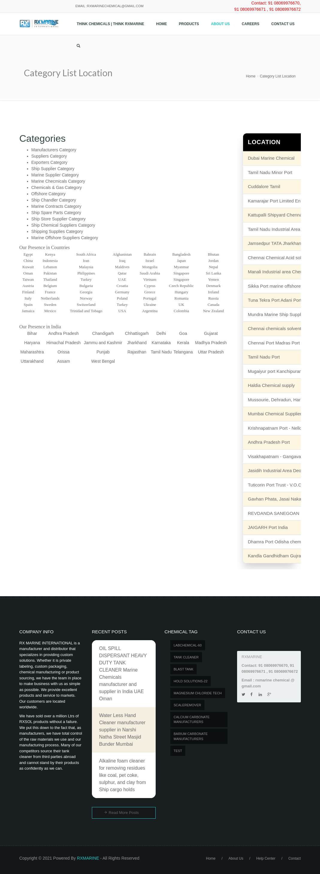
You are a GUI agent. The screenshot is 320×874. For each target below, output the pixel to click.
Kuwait (28, 267)
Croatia (122, 285)
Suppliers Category (49, 156)
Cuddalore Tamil (264, 186)
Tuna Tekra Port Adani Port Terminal (284, 300)
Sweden (50, 304)
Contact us (283, 24)
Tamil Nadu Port (264, 356)
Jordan (213, 260)
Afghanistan (122, 254)
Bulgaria (86, 285)
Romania (181, 298)
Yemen (213, 279)
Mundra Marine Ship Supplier (277, 314)
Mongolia (149, 267)
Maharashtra (32, 352)
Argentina (150, 311)
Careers (251, 24)
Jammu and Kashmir (103, 342)
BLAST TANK (183, 669)
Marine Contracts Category (56, 206)
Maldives (122, 267)
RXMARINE (88, 858)
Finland (28, 292)
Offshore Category (48, 193)
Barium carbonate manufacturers (190, 736)
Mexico (50, 311)
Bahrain (150, 254)
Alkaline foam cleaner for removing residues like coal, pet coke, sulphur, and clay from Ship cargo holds (122, 775)
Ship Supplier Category (53, 168)
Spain (28, 304)
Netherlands (50, 298)
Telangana (183, 352)
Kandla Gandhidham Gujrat (275, 555)
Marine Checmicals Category (58, 181)
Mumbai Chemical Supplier (274, 413)
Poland (122, 298)
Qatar (122, 273)
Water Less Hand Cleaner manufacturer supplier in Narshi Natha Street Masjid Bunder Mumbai (122, 730)
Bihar (32, 333)
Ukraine (149, 304)
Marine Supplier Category (55, 175)
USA (122, 311)
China (28, 260)
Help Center (265, 858)
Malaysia (86, 267)
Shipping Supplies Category (57, 231)
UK (181, 304)
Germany (122, 292)
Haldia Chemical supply (271, 385)
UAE (122, 279)
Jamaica (28, 311)
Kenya (50, 254)
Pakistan (50, 273)
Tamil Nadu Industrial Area (274, 229)
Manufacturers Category (53, 149)
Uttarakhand (32, 361)
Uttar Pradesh (211, 352)
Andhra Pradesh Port (269, 442)
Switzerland (86, 304)
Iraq (122, 260)
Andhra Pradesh (63, 333)
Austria (28, 285)
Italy (28, 298)
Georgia (86, 292)
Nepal (213, 267)
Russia (213, 298)
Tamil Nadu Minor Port (270, 172)
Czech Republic (181, 285)
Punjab (103, 352)
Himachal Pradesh (63, 342)
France (50, 292)
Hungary (181, 292)
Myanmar (181, 267)
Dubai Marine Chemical (271, 158)
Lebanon (50, 267)
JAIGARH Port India (268, 527)
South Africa (86, 254)
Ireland (213, 292)
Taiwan (28, 279)
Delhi (161, 333)
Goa (183, 333)
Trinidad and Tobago (86, 311)
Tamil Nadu (161, 352)
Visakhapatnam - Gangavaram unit (282, 456)
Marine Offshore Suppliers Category (64, 237)
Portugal (149, 298)
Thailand (50, 279)
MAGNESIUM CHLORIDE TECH (198, 693)
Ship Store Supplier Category (58, 218)
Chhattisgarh (137, 333)
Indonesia (50, 260)
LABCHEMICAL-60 (188, 645)
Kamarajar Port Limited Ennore (279, 200)
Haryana (32, 342)
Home (161, 24)
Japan (181, 260)
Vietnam (149, 279)
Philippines (86, 273)
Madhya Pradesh (211, 342)
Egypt (28, 254)
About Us (220, 24)
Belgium (50, 285)
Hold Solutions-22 (190, 681)
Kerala (183, 342)
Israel (149, 260)
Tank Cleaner (186, 657)
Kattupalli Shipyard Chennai (275, 214)
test (178, 751)
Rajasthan (137, 352)
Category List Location (277, 76)
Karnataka (161, 342)
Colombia (181, 311)
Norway (86, 298)
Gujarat (211, 333)
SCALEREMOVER (187, 705)
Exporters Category (49, 162)
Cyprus (150, 285)
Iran (86, 260)
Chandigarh (103, 333)
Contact (294, 858)
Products (189, 24)
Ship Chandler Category (53, 200)
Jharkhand (137, 342)
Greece (149, 292)
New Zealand (213, 311)
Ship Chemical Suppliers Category (63, 225)
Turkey (86, 279)
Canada (213, 304)
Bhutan (213, 254)
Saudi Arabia (150, 273)
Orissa (63, 352)
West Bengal (103, 361)
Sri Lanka (213, 273)
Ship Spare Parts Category (56, 212)
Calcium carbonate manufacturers (192, 719)
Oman (28, 273)
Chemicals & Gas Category (56, 187)
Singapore (181, 273)
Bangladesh (181, 254)
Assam (63, 361)
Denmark (213, 285)
